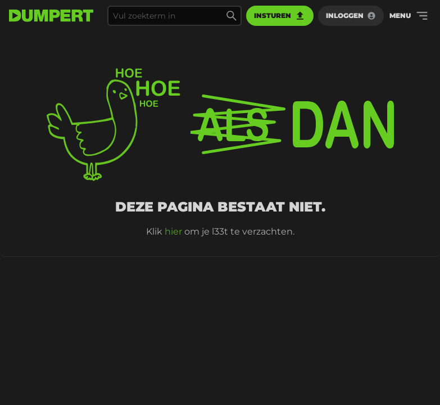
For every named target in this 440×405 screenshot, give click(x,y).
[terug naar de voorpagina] (51, 16)
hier (173, 231)
